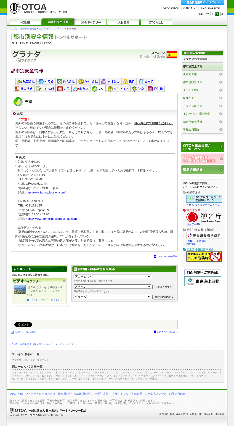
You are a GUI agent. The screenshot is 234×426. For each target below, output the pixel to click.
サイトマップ (123, 393)
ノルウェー (87, 375)
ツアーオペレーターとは (40, 393)
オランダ (113, 372)
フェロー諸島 (150, 378)
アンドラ (62, 372)
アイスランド (19, 372)
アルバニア (50, 372)
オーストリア (99, 372)
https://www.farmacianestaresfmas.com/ (51, 218)
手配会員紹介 (191, 129)
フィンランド (113, 375)
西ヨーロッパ (46, 28)
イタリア (85, 372)
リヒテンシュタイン (38, 378)
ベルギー (139, 375)
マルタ (193, 375)
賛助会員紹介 (82, 393)
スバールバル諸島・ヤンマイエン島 (122, 378)
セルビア (41, 375)
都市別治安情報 (192, 121)
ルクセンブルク (59, 378)
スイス (200, 372)
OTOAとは (16, 393)
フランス (127, 375)
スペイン (59, 28)
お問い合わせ (177, 393)
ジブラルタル (95, 378)
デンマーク (54, 375)
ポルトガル (181, 375)
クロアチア (165, 372)
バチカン (99, 375)
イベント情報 (191, 90)
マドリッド (43, 360)
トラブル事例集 (192, 106)
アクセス (161, 393)
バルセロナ (29, 360)
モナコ (202, 375)
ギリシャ (152, 372)
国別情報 (191, 244)
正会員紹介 (65, 393)
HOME (14, 28)
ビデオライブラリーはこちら (45, 300)
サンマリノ (188, 372)
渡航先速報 (190, 74)
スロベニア (29, 375)
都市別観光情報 (192, 82)
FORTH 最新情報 (196, 241)
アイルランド (35, 372)
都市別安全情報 (28, 28)
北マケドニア (127, 372)
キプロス (141, 372)
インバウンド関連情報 (196, 113)
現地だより (190, 98)
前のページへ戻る (26, 332)
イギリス (74, 372)
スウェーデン (213, 372)
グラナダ (16, 360)
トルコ (75, 375)
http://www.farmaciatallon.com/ (46, 192)
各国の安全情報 (187, 414)
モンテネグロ (19, 378)
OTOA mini (217, 414)
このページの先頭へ (167, 256)
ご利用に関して (102, 393)
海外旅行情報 (167, 414)
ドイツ (66, 375)
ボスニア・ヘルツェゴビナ (159, 375)
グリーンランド (77, 378)
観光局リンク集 (143, 393)
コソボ (177, 372)
